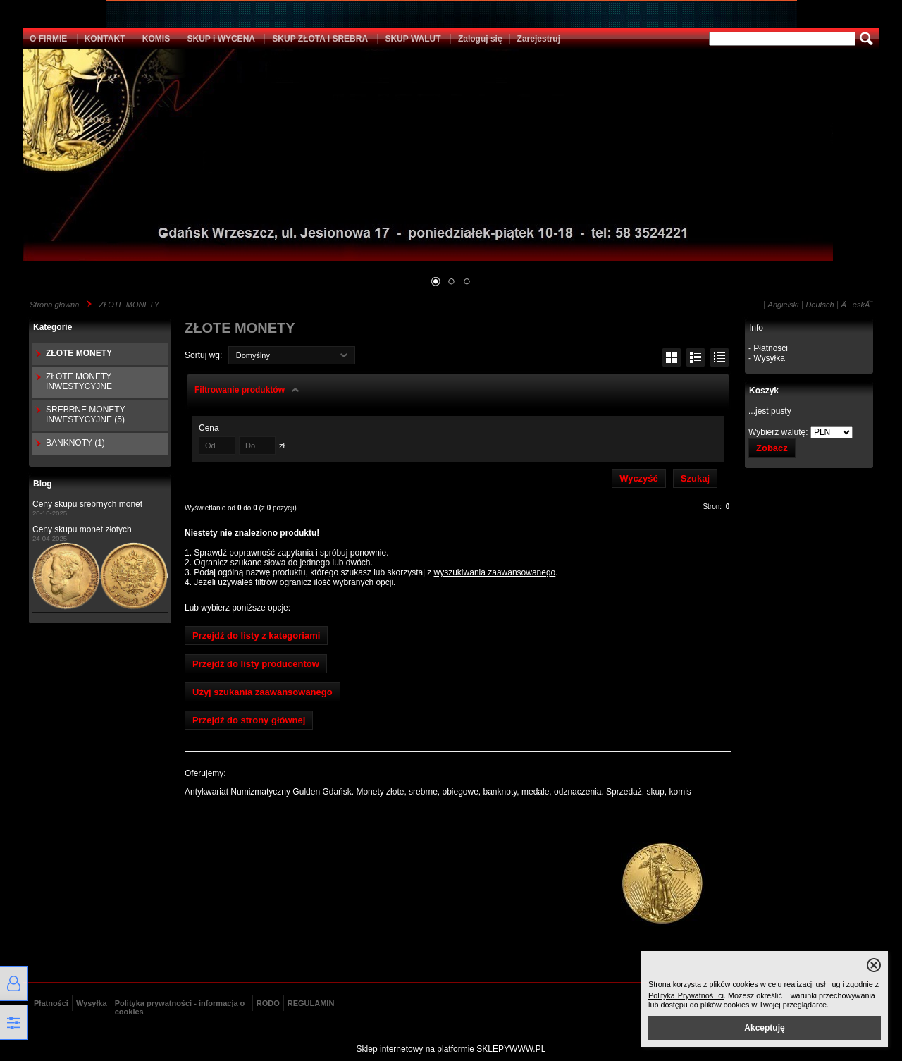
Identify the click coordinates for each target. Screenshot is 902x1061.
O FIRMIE (48, 39)
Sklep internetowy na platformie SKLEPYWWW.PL (451, 1049)
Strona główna (54, 304)
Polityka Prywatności (686, 995)
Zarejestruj (538, 39)
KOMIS (156, 39)
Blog (42, 484)
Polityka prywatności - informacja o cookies (180, 1007)
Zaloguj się (480, 39)
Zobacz (772, 448)
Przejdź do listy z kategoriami (256, 635)
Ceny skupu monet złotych (82, 529)
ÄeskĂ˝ (856, 304)
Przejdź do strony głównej (248, 720)
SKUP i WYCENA (221, 39)
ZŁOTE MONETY (129, 304)
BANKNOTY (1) (75, 443)
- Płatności (768, 348)
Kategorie (52, 327)
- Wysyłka (766, 358)
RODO (268, 1003)
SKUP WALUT (412, 39)
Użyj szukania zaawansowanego (262, 692)
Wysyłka (91, 1003)
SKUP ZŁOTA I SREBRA (320, 39)
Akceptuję (764, 1028)
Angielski (783, 304)
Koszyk (764, 390)
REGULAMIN (311, 1003)
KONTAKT (105, 39)
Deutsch (819, 304)
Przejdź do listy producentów (255, 663)
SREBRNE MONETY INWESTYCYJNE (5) (85, 414)
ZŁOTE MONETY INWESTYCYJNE (79, 381)
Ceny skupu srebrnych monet (87, 504)
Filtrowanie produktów (239, 390)
